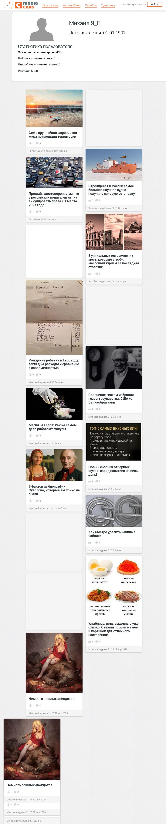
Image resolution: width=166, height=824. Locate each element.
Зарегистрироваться (134, 4)
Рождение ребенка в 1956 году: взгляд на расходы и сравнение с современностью (54, 364)
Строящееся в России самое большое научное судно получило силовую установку (111, 189)
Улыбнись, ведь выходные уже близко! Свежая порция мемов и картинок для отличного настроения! (113, 629)
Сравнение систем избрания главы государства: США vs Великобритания (111, 398)
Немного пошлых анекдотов (51, 698)
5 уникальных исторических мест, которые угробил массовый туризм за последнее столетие (113, 261)
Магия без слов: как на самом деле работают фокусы (53, 427)
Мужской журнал (38, 382)
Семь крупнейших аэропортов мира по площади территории (53, 134)
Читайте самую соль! (40, 150)
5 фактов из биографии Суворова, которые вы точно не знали (54, 490)
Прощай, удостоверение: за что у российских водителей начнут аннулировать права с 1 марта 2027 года (54, 199)
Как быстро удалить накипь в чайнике (111, 534)
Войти (154, 4)
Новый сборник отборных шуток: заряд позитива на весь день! (113, 470)
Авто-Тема (34, 219)
